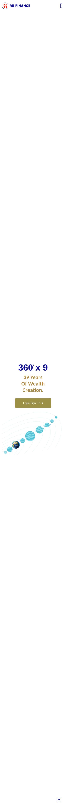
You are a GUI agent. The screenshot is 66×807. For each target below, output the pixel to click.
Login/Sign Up (33, 403)
